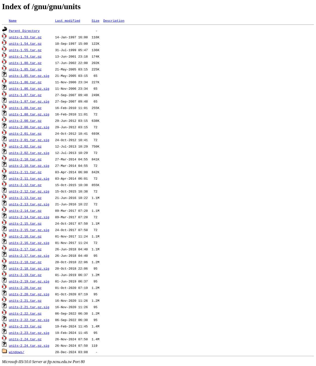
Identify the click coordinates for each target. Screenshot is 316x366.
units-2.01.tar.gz (25, 133)
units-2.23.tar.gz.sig (29, 332)
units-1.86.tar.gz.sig (29, 88)
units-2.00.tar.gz (25, 120)
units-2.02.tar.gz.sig (29, 153)
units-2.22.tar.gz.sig (29, 320)
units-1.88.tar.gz (25, 108)
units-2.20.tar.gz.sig (29, 294)
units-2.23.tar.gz (25, 326)
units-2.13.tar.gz (25, 197)
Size (95, 20)
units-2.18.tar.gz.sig (29, 268)
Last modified (67, 20)
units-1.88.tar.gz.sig (29, 114)
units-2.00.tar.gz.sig (29, 127)
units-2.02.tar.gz (25, 146)
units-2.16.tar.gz (25, 236)
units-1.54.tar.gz (25, 43)
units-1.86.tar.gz (25, 82)
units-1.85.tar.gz (25, 69)
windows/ (16, 352)
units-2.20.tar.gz (25, 287)
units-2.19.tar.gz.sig (29, 281)
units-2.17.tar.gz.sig (29, 255)
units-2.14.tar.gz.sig (29, 217)
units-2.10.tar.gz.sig (29, 165)
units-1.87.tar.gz (25, 95)
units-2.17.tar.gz (25, 249)
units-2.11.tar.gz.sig (29, 178)
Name (13, 20)
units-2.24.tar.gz (25, 339)
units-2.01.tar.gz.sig (29, 140)
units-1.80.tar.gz (25, 63)
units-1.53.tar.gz (25, 37)
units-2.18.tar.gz (25, 262)
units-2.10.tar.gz (25, 159)
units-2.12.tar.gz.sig (29, 191)
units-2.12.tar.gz (25, 185)
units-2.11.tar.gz (25, 172)
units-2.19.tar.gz (25, 275)
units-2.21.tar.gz (25, 300)
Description (113, 20)
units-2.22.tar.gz (25, 313)
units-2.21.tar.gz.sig (29, 307)
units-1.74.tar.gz (25, 56)
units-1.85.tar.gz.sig (29, 75)
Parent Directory (24, 30)
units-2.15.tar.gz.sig (29, 230)
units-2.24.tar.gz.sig (29, 345)
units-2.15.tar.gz (25, 223)
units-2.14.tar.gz (25, 210)
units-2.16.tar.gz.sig (29, 242)
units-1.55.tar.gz (25, 50)
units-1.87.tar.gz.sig (29, 101)
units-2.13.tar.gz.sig (29, 204)
